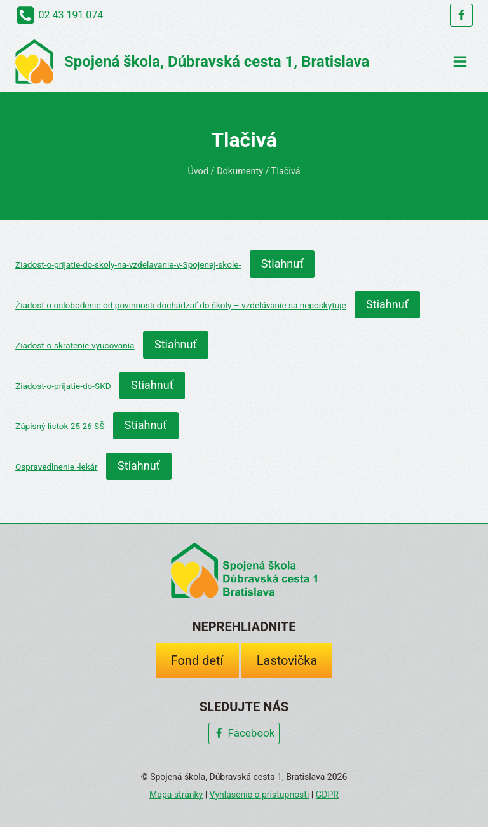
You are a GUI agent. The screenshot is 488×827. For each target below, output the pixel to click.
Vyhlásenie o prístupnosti (259, 794)
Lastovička (287, 660)
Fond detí (197, 660)
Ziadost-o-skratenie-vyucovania (74, 345)
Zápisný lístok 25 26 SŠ (59, 426)
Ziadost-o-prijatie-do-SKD (63, 386)
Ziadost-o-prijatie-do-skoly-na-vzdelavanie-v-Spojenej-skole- (128, 264)
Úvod (197, 171)
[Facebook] (461, 15)
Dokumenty (240, 171)
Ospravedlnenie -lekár (56, 466)
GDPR (327, 794)
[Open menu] (460, 61)
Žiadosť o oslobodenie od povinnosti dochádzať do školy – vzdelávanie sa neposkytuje (180, 305)
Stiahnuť (282, 263)
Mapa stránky (176, 794)
